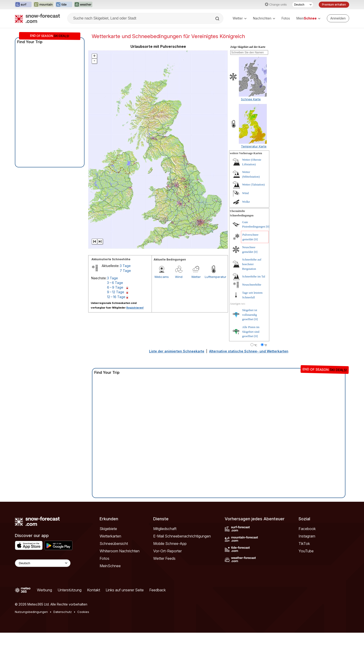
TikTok (304, 572)
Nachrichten (264, 18)
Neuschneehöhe (251, 313)
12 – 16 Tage (116, 325)
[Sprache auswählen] (302, 4)
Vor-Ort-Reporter (167, 579)
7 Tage (125, 299)
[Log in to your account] (338, 18)
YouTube (306, 579)
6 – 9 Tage (115, 316)
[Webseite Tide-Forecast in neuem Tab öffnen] (63, 5)
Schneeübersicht (114, 572)
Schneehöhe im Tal (253, 304)
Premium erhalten (334, 4)
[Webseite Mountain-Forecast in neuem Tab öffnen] (43, 5)
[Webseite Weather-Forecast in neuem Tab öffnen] (83, 5)
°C (255, 373)
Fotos (286, 18)
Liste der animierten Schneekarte (176, 379)
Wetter (240, 18)
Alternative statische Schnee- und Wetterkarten (248, 379)
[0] (267, 255)
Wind (178, 305)
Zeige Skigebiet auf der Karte (247, 75)
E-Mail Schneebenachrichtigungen (182, 564)
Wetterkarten (110, 564)
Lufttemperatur (213, 305)
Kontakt (93, 618)
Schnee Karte (251, 127)
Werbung (44, 618)
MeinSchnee (110, 594)
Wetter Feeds (164, 586)
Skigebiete (108, 557)
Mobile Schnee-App (170, 572)
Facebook (307, 557)
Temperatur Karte (253, 174)
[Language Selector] (43, 591)
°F (265, 373)
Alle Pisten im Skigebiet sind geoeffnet (250, 360)
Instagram (307, 564)
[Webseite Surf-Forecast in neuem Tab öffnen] (23, 5)
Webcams (161, 305)
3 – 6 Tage (115, 311)
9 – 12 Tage (115, 320)
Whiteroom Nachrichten (120, 579)
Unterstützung (69, 618)
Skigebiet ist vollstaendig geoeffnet (249, 343)
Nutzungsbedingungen (31, 640)
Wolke (246, 230)
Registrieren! (135, 336)
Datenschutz (62, 640)
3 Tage (125, 294)
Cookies (83, 640)
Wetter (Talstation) (253, 213)
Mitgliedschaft (164, 557)
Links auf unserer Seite (125, 618)
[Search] (217, 18)
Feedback (157, 618)
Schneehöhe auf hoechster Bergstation (251, 292)
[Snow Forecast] (37, 18)
